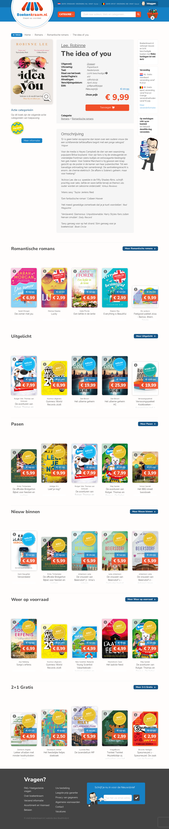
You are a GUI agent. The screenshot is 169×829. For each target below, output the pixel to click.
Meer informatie (32, 140)
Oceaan (91, 64)
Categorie (66, 14)
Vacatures (60, 811)
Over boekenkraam (33, 796)
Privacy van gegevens (66, 797)
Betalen (28, 810)
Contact (59, 807)
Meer (139, 248)
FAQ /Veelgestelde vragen (34, 789)
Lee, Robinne (73, 45)
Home (28, 35)
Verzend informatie (33, 800)
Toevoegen (105, 107)
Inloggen (151, 3)
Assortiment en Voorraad (36, 805)
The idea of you (81, 35)
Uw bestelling (62, 788)
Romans (39, 35)
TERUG (16, 35)
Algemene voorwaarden (67, 802)
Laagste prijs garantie (66, 793)
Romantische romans (58, 35)
